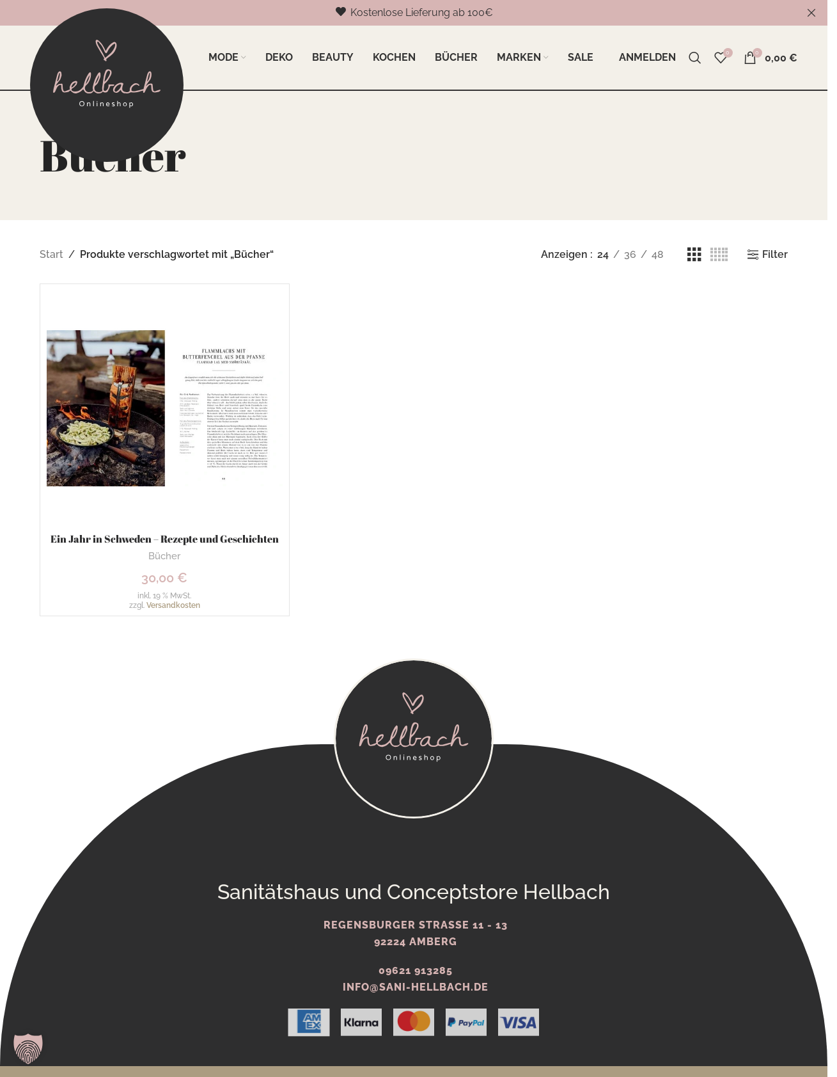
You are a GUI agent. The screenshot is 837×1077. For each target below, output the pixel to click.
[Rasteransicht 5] (719, 255)
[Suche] (695, 57)
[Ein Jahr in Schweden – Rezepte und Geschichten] (165, 409)
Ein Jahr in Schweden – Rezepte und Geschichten (165, 539)
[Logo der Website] (107, 84)
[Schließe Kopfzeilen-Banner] (811, 13)
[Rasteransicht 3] (694, 255)
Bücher (164, 556)
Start (51, 254)
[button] (28, 1049)
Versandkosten (173, 605)
